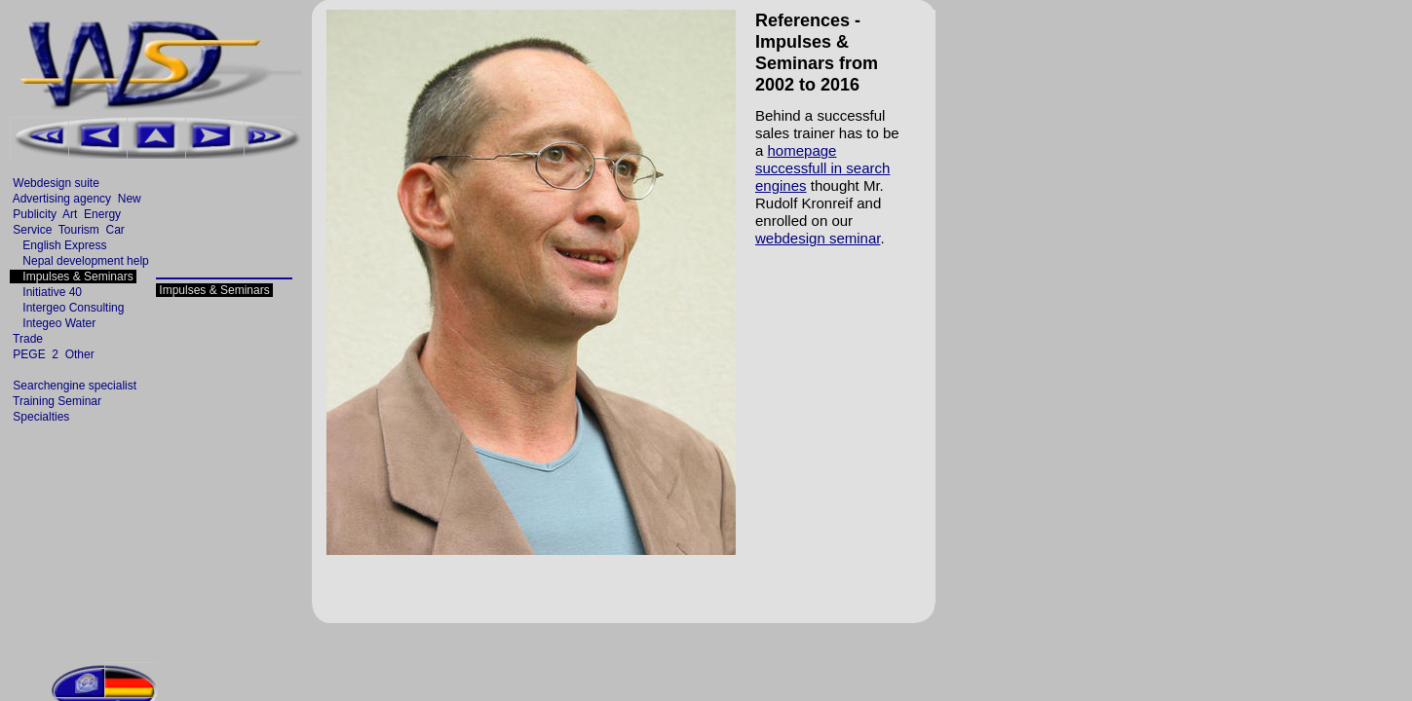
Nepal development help (81, 261)
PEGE (29, 354)
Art (69, 214)
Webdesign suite (56, 183)
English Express (60, 245)
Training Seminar (57, 401)
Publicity (34, 214)
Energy (103, 214)
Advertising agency (62, 198)
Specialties (41, 417)
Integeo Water (54, 323)
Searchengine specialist (74, 385)
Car (115, 230)
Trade (28, 339)
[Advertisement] (362, 15)
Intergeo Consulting (69, 307)
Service (33, 230)
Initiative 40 (47, 292)
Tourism (79, 230)
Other (79, 354)
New (129, 198)
